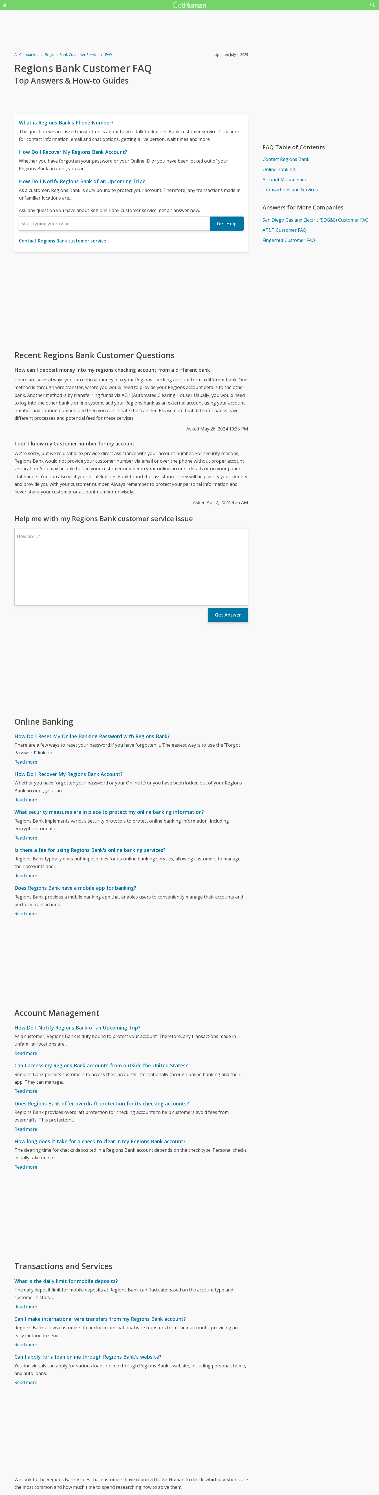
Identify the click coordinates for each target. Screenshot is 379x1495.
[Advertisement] (131, 300)
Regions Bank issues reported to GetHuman (61, 1451)
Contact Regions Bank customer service (62, 241)
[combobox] (114, 224)
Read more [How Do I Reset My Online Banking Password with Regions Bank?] (25, 713)
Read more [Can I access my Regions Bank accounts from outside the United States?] (25, 1042)
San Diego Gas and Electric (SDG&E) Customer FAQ (316, 220)
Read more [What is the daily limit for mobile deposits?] (25, 1257)
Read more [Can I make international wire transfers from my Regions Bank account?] (25, 1295)
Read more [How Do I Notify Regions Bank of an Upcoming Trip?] (25, 1004)
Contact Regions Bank (286, 159)
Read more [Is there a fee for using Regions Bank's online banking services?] (25, 826)
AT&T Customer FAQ (284, 230)
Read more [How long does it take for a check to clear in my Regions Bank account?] (25, 1118)
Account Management (286, 179)
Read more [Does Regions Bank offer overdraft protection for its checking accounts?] (25, 1080)
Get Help (227, 223)
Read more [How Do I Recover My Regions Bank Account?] (25, 750)
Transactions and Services (290, 190)
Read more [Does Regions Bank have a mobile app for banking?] (25, 864)
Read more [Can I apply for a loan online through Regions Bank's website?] (25, 1333)
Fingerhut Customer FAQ (289, 240)
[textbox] (114, 224)
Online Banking (279, 169)
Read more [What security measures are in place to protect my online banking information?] (25, 789)
